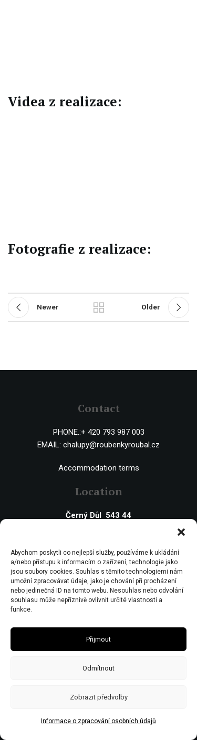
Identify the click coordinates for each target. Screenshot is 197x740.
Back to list (98, 307)
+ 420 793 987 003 (112, 432)
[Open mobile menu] (183, 15)
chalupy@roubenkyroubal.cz (111, 444)
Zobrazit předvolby (99, 697)
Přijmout (98, 639)
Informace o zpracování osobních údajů (98, 721)
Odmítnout (98, 668)
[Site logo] (51, 15)
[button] (181, 532)
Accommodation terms (98, 468)
